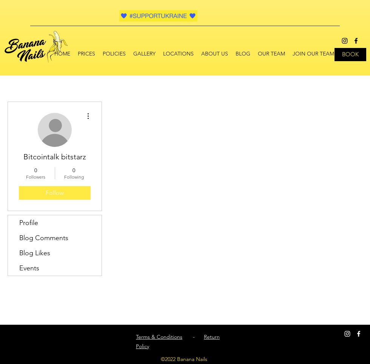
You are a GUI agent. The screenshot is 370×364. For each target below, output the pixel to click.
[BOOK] (350, 54)
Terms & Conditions (159, 336)
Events (29, 268)
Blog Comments (43, 238)
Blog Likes (34, 253)
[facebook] (356, 41)
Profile (28, 223)
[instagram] (344, 41)
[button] (178, 53)
